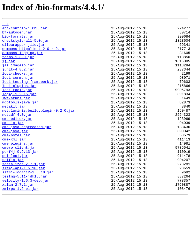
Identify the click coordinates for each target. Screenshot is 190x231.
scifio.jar (13, 187)
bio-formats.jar (18, 39)
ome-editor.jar (17, 138)
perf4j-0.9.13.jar (20, 177)
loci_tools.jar (17, 103)
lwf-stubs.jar (16, 113)
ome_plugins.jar (18, 167)
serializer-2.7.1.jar (23, 192)
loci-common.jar (18, 88)
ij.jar (8, 69)
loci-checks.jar (18, 83)
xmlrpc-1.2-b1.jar (20, 222)
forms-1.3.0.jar (18, 64)
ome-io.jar (13, 143)
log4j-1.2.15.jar (19, 108)
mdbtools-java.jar (20, 118)
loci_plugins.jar (19, 98)
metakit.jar (14, 123)
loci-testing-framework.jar (30, 93)
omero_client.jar (19, 172)
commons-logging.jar (22, 59)
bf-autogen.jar (17, 34)
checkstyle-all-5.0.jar (25, 44)
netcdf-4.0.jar (17, 133)
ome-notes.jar (16, 158)
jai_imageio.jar (18, 74)
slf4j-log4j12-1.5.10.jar (27, 202)
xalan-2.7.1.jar (18, 217)
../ (5, 24)
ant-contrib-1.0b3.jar (24, 29)
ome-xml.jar (14, 162)
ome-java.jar (15, 153)
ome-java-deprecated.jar (26, 148)
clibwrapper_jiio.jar (23, 49)
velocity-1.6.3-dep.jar (25, 212)
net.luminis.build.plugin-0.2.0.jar (38, 128)
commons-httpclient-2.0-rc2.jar (34, 54)
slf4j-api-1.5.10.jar (23, 197)
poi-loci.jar (15, 182)
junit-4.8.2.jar (18, 79)
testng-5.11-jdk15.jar (24, 207)
